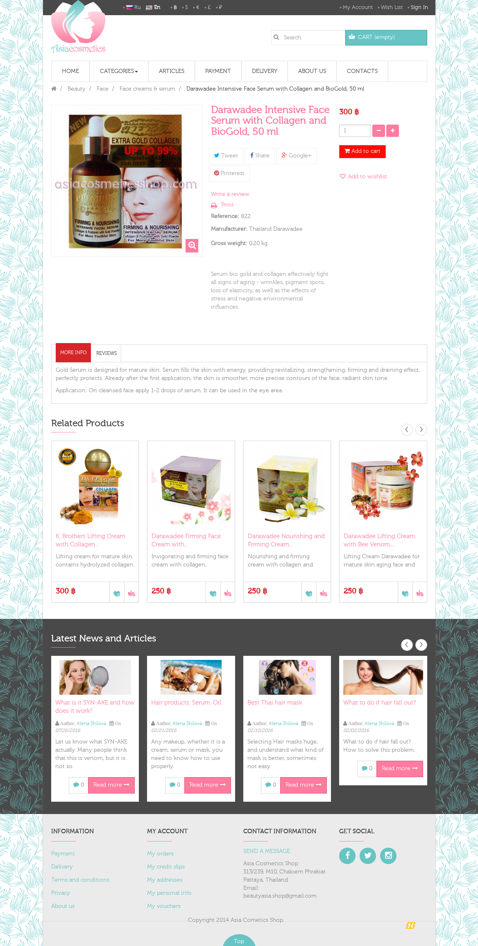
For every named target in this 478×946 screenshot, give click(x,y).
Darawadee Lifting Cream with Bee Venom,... (379, 540)
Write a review (230, 194)
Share (260, 155)
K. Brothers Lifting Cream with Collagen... (90, 540)
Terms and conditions (80, 880)
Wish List (392, 7)
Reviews (106, 353)
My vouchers (164, 906)
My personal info (169, 893)
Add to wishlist (367, 176)
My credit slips (166, 867)
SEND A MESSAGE (266, 851)
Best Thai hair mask (274, 702)
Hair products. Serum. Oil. (186, 702)
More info (73, 352)
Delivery (62, 867)
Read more (111, 785)
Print (227, 205)
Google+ (296, 155)
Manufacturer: (229, 229)
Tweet (226, 155)
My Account (358, 7)
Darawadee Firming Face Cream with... (186, 540)
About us (63, 906)
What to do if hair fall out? (379, 702)
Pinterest (229, 173)
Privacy (60, 893)
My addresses (164, 880)
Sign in (419, 7)
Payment (63, 853)
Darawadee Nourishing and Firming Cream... (286, 540)
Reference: (225, 216)
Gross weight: (229, 243)
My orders (160, 853)
